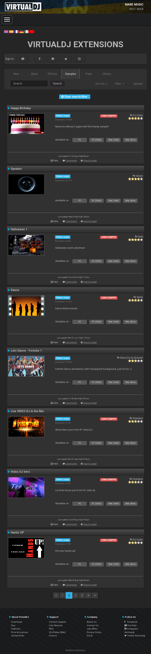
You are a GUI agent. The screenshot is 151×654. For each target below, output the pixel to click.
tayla (140, 236)
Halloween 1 (19, 229)
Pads (89, 73)
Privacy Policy (94, 632)
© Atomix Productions (76, 650)
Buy (13, 625)
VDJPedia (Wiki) (57, 632)
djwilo (140, 297)
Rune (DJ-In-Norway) (131, 357)
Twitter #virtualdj (134, 635)
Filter (119, 83)
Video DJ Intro (20, 471)
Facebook (130, 621)
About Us (92, 621)
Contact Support (57, 621)
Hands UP (17, 532)
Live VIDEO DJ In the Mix (27, 411)
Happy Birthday (21, 108)
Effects (52, 73)
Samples (70, 73)
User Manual (55, 625)
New (16, 73)
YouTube (130, 625)
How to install (90, 160)
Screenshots (17, 635)
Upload (137, 83)
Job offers (92, 628)
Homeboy (138, 418)
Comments (71, 160)
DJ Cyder (138, 115)
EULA (90, 635)
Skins (34, 73)
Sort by (101, 83)
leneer (139, 175)
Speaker (16, 168)
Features (15, 628)
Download (16, 621)
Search (57, 83)
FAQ (51, 628)
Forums (53, 635)
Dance (15, 290)
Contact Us (93, 625)
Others (107, 73)
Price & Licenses (19, 632)
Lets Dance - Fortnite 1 (26, 350)
